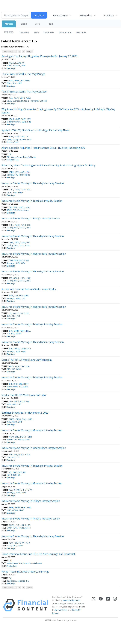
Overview (24, 32)
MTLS (16, 401)
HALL (29, 189)
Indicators (109, 15)
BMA (11, 98)
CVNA (22, 136)
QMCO (11, 419)
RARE (30, 419)
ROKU (9, 65)
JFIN (22, 80)
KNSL (18, 263)
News (36, 32)
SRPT (20, 422)
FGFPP (23, 189)
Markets (9, 23)
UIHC (28, 280)
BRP (10, 278)
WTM (23, 263)
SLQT (18, 351)
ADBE (17, 119)
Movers (10, 439)
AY (23, 63)
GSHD (23, 348)
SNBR (9, 404)
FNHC (18, 492)
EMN (23, 65)
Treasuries (81, 32)
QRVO (18, 419)
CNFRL (29, 507)
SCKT (19, 404)
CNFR (11, 242)
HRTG (28, 227)
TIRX (13, 333)
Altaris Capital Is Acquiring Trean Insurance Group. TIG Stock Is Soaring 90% (43, 147)
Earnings (21, 581)
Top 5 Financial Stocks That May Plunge (23, 74)
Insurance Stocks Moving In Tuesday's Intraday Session (32, 200)
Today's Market (19, 139)
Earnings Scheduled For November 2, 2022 (25, 412)
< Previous (7, 51)
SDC (13, 369)
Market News (16, 157)
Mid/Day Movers (13, 122)
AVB (19, 63)
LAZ (16, 295)
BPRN (11, 295)
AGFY (23, 119)
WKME (18, 369)
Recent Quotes (60, 15)
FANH (17, 189)
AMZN (11, 366)
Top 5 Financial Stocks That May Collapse (24, 91)
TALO (14, 422)
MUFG (22, 98)
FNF (22, 225)
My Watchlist (86, 15)
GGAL (11, 80)
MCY (13, 457)
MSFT (11, 401)
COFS (16, 98)
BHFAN (17, 490)
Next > (29, 51)
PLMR (15, 528)
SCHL (24, 122)
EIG (24, 472)
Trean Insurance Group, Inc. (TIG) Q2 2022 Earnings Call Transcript (38, 554)
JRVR (18, 316)
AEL (10, 472)
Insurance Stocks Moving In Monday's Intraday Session (32, 430)
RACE (24, 419)
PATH (23, 366)
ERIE (16, 260)
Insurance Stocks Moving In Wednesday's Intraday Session (34, 253)
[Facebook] (101, 605)
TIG (27, 136)
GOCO (21, 207)
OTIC (17, 366)
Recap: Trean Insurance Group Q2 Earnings (25, 571)
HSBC (17, 80)
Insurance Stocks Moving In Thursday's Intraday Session (33, 183)
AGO (11, 543)
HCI (27, 260)
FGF (8, 475)
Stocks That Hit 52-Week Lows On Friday (24, 395)
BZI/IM (9, 210)
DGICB (23, 437)
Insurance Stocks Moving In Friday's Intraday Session (31, 218)
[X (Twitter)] (94, 605)
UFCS (22, 245)
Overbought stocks (21, 101)
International (65, 32)
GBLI (16, 207)
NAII (27, 401)
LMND (9, 528)
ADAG (11, 119)
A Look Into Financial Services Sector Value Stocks (29, 289)
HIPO (27, 245)
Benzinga (11, 68)
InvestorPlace (12, 142)
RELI (13, 316)
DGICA (11, 525)
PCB (21, 295)
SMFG (28, 98)
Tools (50, 23)
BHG (11, 331)
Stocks (24, 23)
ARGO (11, 437)
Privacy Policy (61, 610)
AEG (10, 490)
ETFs (37, 23)
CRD (10, 207)
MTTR (22, 401)
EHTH (11, 189)
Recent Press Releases (32, 563)
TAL (16, 175)
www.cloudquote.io (71, 600)
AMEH (22, 172)
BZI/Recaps (11, 581)
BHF (10, 384)
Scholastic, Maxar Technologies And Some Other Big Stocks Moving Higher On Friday (48, 165)
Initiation (16, 65)
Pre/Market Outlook (38, 101)
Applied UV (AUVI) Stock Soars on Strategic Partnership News (35, 130)
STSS (29, 122)
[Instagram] (115, 605)
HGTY (22, 278)
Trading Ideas (12, 227)
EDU (28, 172)
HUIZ (28, 207)
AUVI (17, 136)
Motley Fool (12, 566)
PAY (28, 366)
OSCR (9, 192)
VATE (9, 422)
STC (18, 457)
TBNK (27, 80)
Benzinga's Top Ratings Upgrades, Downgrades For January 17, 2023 (39, 56)
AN (10, 63)
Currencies (49, 32)
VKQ (8, 369)
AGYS (29, 119)
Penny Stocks (24, 175)
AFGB (11, 507)
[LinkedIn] (108, 605)
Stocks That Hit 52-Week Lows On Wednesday (27, 359)
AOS (14, 63)
